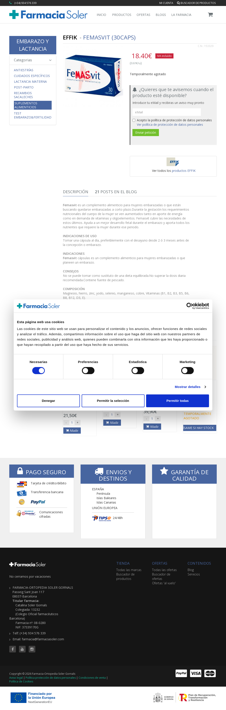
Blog (191, 570)
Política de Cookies (21, 681)
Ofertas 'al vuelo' (164, 583)
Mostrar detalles (188, 387)
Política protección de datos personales (51, 678)
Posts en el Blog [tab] (116, 191)
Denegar (48, 401)
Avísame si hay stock (196, 428)
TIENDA (123, 563)
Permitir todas (177, 401)
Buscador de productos (196, 3)
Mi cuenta (166, 3)
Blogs (161, 15)
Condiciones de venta (92, 678)
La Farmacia (181, 15)
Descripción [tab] (75, 191)
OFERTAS (159, 563)
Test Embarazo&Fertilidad (32, 115)
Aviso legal (16, 678)
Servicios (194, 574)
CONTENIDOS (199, 563)
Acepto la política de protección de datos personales (172, 122)
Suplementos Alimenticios (26, 105)
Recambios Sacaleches (23, 95)
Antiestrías (23, 70)
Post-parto (24, 87)
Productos (121, 15)
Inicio (101, 15)
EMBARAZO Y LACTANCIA (33, 44)
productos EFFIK (184, 171)
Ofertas (143, 15)
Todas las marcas (128, 570)
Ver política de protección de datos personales (170, 124)
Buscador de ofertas (161, 576)
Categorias (33, 60)
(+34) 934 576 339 (25, 3)
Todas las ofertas (164, 570)
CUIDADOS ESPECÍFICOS (32, 76)
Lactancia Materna (30, 82)
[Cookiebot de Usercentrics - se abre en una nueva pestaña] (189, 306)
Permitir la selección (113, 401)
